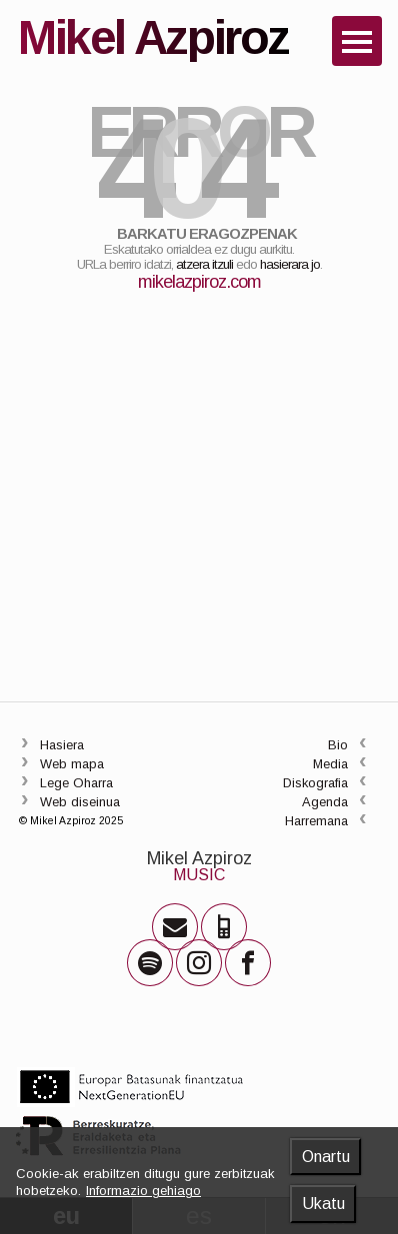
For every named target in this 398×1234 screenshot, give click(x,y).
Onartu (326, 1156)
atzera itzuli (204, 264)
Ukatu (323, 1203)
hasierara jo (290, 264)
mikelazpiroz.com (199, 282)
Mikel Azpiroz (199, 858)
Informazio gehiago (143, 1190)
